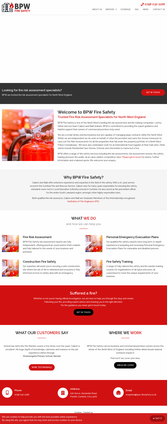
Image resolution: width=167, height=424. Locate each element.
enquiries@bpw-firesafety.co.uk (141, 394)
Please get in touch (131, 157)
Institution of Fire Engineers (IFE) (83, 201)
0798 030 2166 (155, 4)
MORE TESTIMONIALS (42, 367)
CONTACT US (159, 9)
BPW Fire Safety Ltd (16, 6)
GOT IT (157, 418)
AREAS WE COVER (125, 365)
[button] (3, 48)
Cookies (78, 412)
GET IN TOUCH (153, 92)
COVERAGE (125, 9)
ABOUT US (97, 9)
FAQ (137, 9)
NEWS (145, 9)
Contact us (88, 412)
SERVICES (111, 9)
